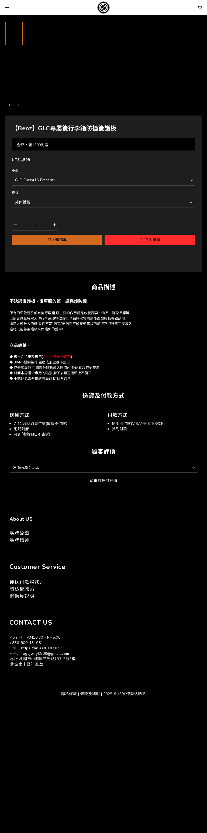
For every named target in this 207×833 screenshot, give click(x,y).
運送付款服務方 (26, 582)
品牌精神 (19, 540)
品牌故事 (19, 533)
